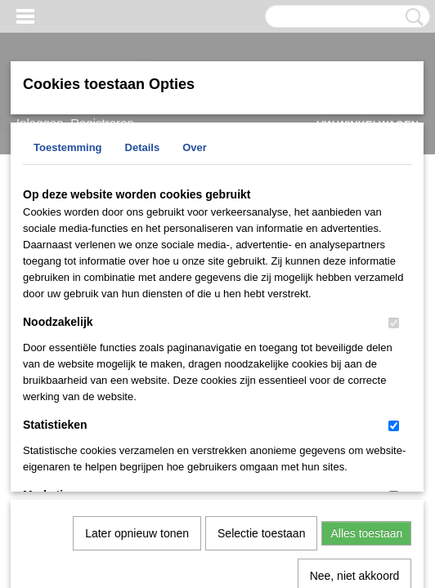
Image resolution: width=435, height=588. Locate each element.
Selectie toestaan (261, 364)
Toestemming (68, 147)
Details (142, 147)
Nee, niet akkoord (355, 406)
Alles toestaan (366, 364)
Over (194, 147)
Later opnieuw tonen (137, 364)
